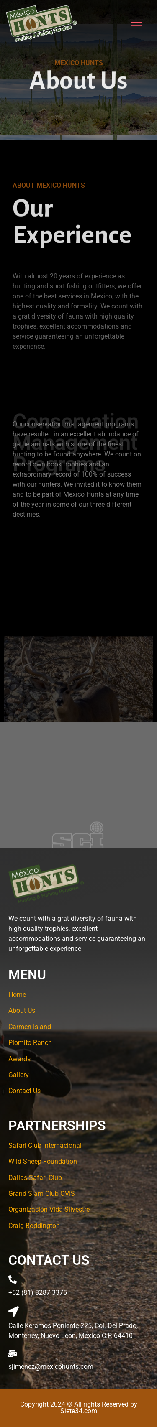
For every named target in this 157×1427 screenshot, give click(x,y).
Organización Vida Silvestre (49, 1209)
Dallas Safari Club (35, 1178)
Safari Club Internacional (45, 1145)
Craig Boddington (34, 1226)
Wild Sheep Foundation (42, 1161)
